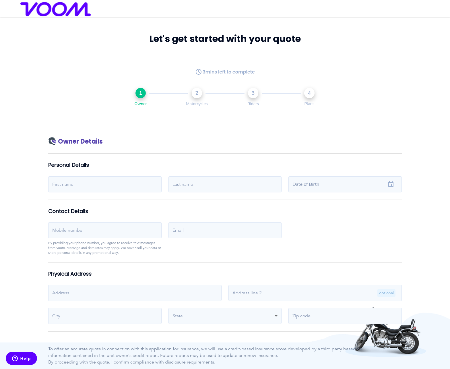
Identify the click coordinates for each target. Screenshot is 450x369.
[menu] (11, 9)
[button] (225, 316)
